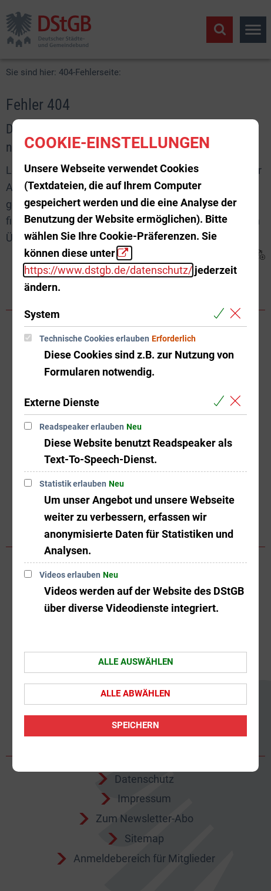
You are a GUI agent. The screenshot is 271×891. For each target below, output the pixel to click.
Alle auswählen (135, 661)
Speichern (135, 725)
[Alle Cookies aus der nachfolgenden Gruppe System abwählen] (237, 313)
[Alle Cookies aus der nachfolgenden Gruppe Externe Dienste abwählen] (237, 401)
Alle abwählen (135, 693)
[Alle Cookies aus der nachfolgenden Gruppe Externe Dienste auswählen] (221, 401)
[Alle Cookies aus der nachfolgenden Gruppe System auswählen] (221, 313)
